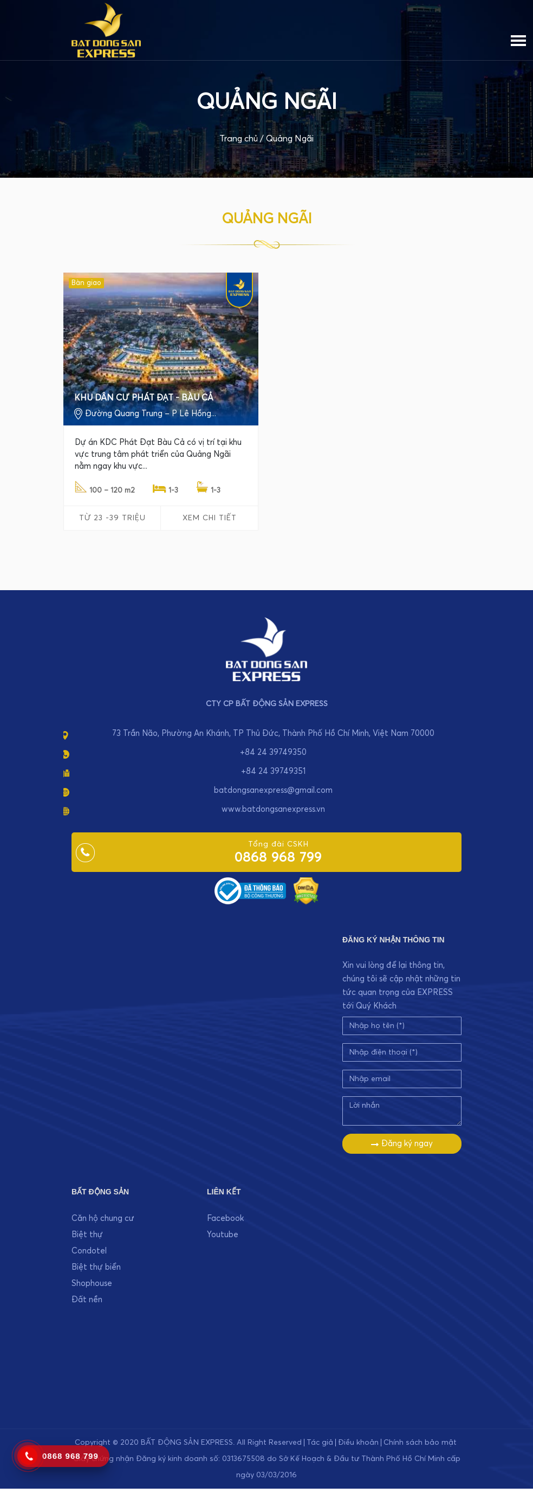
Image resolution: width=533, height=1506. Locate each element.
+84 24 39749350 (273, 752)
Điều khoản (358, 1442)
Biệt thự (87, 1235)
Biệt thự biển (96, 1267)
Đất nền (87, 1300)
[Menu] (518, 38)
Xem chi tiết (210, 518)
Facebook (225, 1218)
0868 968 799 (278, 857)
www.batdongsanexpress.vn (273, 809)
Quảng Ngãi (290, 138)
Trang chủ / (241, 138)
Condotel (89, 1251)
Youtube (222, 1235)
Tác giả (320, 1442)
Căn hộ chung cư (103, 1218)
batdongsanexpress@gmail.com (273, 790)
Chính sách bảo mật (420, 1442)
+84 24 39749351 (273, 771)
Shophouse (92, 1283)
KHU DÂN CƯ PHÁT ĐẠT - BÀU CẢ (143, 397)
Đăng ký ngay (402, 1144)
